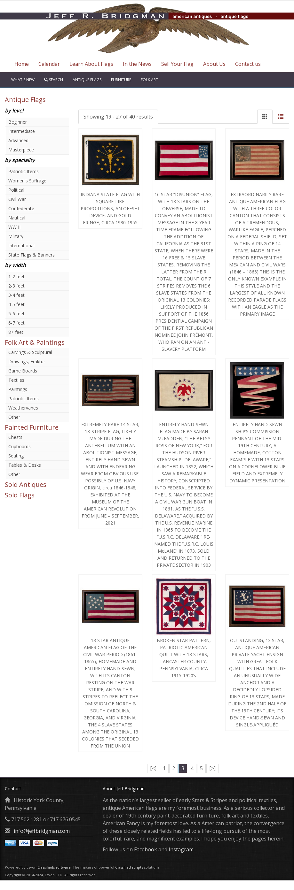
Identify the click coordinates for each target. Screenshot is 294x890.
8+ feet (15, 332)
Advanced (18, 140)
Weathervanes (23, 408)
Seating (16, 456)
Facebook (145, 849)
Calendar (49, 63)
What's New (23, 79)
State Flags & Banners (31, 255)
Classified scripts (129, 867)
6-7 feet (16, 323)
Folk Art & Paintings (35, 342)
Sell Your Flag (177, 63)
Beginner (17, 122)
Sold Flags (20, 495)
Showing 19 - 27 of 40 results (118, 116)
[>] (212, 768)
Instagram (181, 849)
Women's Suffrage (27, 181)
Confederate (21, 208)
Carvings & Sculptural (30, 352)
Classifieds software (54, 867)
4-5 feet (16, 304)
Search (53, 79)
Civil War (17, 199)
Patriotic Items (23, 171)
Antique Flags (87, 79)
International (21, 245)
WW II (14, 227)
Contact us (248, 63)
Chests (15, 437)
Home (21, 63)
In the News (137, 63)
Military (15, 236)
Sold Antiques (25, 484)
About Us (214, 63)
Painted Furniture (32, 427)
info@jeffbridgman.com (42, 830)
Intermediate (21, 131)
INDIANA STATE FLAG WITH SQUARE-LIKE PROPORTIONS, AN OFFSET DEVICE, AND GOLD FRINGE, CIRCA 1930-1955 (110, 208)
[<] (153, 768)
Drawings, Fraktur (26, 361)
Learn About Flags (91, 63)
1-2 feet (16, 276)
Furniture (121, 79)
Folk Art (149, 79)
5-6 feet (16, 314)
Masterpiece (21, 150)
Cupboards (19, 446)
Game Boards (22, 371)
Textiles (16, 380)
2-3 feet (16, 286)
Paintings (17, 389)
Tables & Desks (24, 465)
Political (16, 190)
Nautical (16, 218)
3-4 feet (16, 295)
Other (14, 417)
